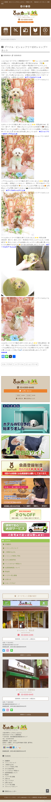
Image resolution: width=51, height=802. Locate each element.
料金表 (7, 571)
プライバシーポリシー (11, 786)
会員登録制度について (12, 567)
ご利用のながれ (10, 552)
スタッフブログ (7, 364)
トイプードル (19, 364)
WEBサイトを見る (25, 655)
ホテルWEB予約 (10, 560)
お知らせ (8, 579)
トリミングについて (11, 548)
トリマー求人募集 (11, 575)
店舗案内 (8, 544)
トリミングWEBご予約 (12, 556)
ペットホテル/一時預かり (13, 563)
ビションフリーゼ (31, 364)
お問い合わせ (25, 391)
